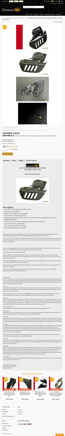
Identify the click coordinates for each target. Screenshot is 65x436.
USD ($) (16, 1)
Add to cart (7, 154)
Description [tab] (6, 160)
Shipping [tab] (21, 160)
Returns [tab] (14, 160)
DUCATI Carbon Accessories (12, 18)
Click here (9, 149)
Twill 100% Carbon (8, 141)
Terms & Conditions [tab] (31, 160)
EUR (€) (21, 1)
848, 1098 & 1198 (23, 18)
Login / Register (47, 1)
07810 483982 (60, 3)
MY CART (55, 1)
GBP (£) (11, 1)
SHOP (3, 18)
